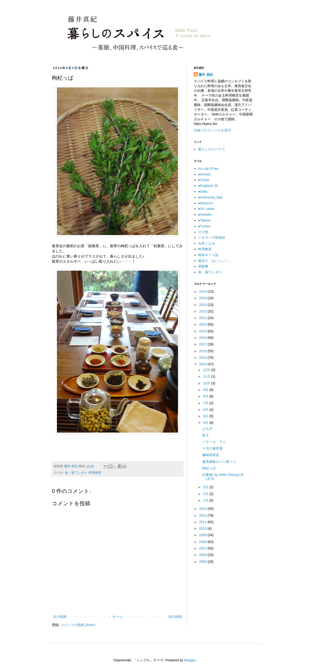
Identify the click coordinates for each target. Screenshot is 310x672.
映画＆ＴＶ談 (208, 255)
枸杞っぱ (209, 468)
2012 (203, 515)
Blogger (190, 660)
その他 (203, 232)
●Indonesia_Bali (210, 197)
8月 (206, 396)
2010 (203, 528)
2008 (203, 542)
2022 (203, 311)
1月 (206, 500)
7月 (206, 403)
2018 (203, 338)
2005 (203, 562)
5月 (206, 416)
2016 (203, 351)
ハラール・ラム (214, 442)
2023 (203, 305)
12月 (207, 370)
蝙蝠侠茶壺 (210, 455)
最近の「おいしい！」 (215, 261)
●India (203, 191)
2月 (206, 494)
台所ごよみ (206, 243)
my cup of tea (208, 168)
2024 (203, 298)
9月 (206, 390)
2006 (203, 555)
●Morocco (205, 203)
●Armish (204, 174)
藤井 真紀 (206, 74)
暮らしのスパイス (211, 149)
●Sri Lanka (206, 209)
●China (203, 180)
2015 (203, 357)
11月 (207, 376)
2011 (203, 522)
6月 (206, 410)
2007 (203, 548)
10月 (207, 383)
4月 (206, 423)
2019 (203, 331)
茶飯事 (203, 266)
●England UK (208, 186)
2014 (203, 364)
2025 (203, 291)
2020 (203, 324)
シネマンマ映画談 (211, 237)
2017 (203, 344)
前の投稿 (175, 617)
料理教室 (95, 472)
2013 (203, 509)
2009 (203, 535)
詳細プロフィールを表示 (212, 130)
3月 (206, 487)
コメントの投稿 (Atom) (78, 625)
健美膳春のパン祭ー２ (219, 462)
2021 (203, 318)
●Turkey (204, 226)
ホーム (117, 617)
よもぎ (207, 428)
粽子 (205, 435)
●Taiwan (204, 220)
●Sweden (205, 214)
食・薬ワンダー (76, 472)
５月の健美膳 (212, 448)
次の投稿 (60, 617)
